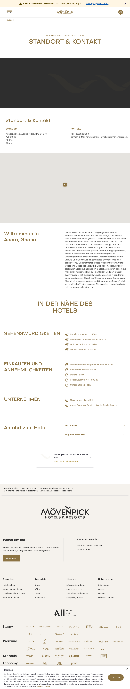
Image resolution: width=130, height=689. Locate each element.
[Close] (127, 669)
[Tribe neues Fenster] (103, 656)
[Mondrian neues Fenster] (74, 641)
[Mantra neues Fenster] (30, 656)
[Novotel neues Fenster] (44, 656)
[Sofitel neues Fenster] (44, 634)
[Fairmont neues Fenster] (103, 626)
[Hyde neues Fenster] (44, 648)
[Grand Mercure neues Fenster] (74, 648)
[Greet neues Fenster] (74, 663)
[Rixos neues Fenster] (74, 634)
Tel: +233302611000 (80, 133)
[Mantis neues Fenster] (30, 641)
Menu (9, 13)
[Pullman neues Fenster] (89, 641)
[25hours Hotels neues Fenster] (30, 648)
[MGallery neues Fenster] (44, 641)
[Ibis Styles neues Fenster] (59, 663)
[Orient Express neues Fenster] (44, 626)
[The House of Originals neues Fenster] (59, 634)
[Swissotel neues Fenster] (103, 641)
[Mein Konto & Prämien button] (120, 12)
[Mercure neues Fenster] (59, 656)
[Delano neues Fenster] (74, 626)
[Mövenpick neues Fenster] (59, 648)
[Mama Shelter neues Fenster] (89, 656)
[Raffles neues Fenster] (30, 626)
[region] (65, 677)
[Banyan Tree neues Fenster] (59, 626)
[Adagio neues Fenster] (74, 656)
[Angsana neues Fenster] (118, 641)
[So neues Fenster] (30, 634)
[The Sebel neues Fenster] (103, 648)
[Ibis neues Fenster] (44, 663)
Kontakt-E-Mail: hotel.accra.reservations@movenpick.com (99, 136)
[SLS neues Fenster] (118, 626)
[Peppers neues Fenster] (89, 648)
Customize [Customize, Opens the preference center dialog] (116, 677)
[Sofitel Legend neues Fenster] (89, 626)
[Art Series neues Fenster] (59, 641)
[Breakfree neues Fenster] (30, 663)
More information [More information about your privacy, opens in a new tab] (43, 686)
